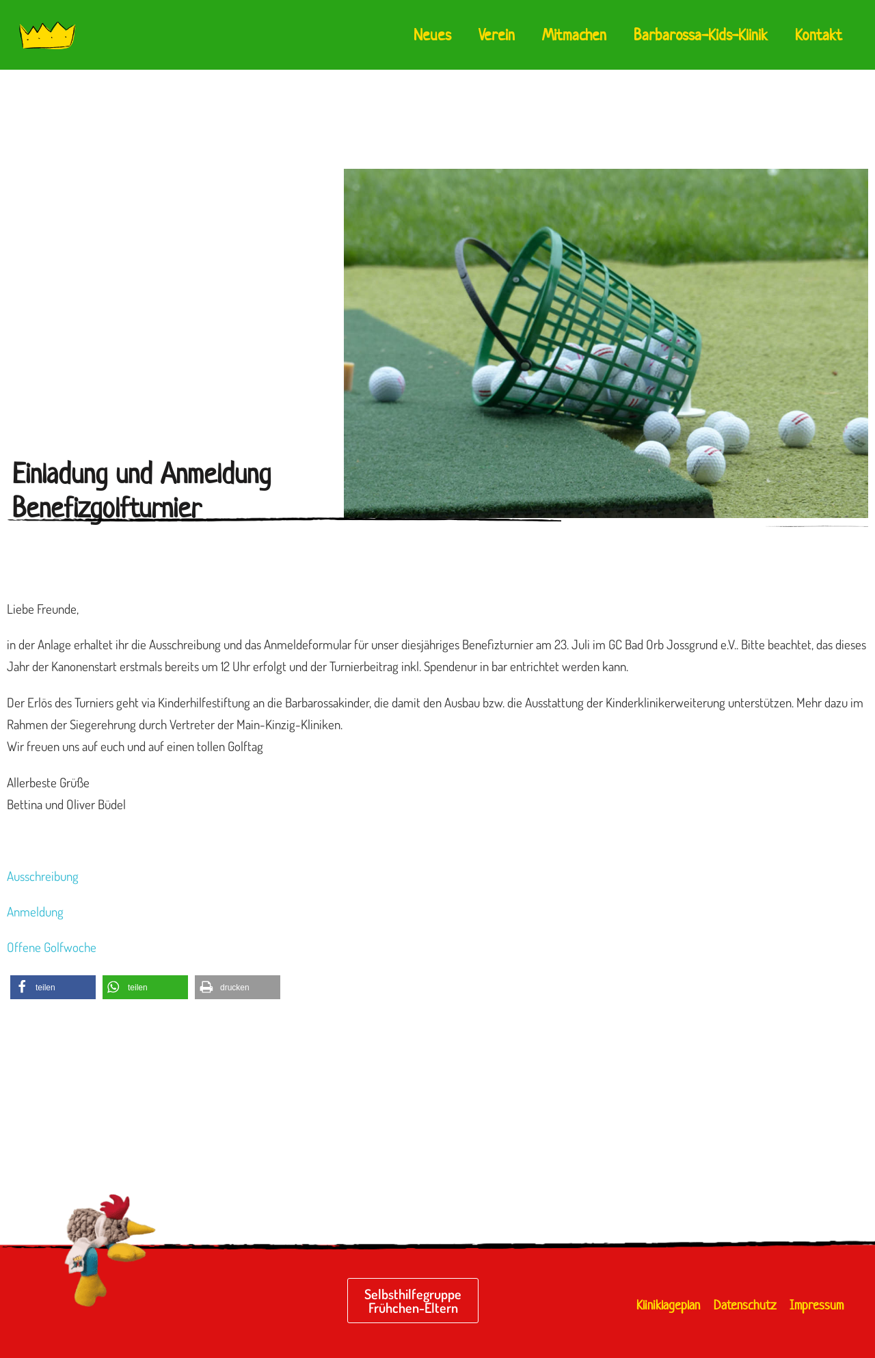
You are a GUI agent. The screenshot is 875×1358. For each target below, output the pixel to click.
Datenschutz (745, 1305)
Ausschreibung (43, 875)
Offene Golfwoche (51, 946)
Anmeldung (35, 911)
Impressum (817, 1305)
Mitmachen (574, 35)
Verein (497, 35)
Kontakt (818, 35)
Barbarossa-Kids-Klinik (701, 35)
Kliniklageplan (668, 1305)
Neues (432, 35)
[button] (53, 987)
